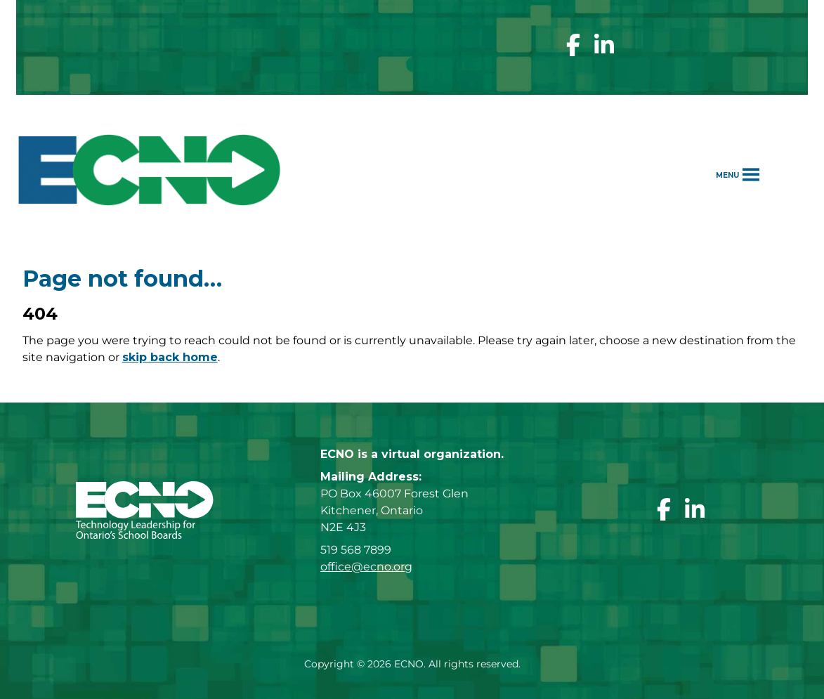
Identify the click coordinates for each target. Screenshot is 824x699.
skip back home (170, 357)
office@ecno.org (366, 566)
